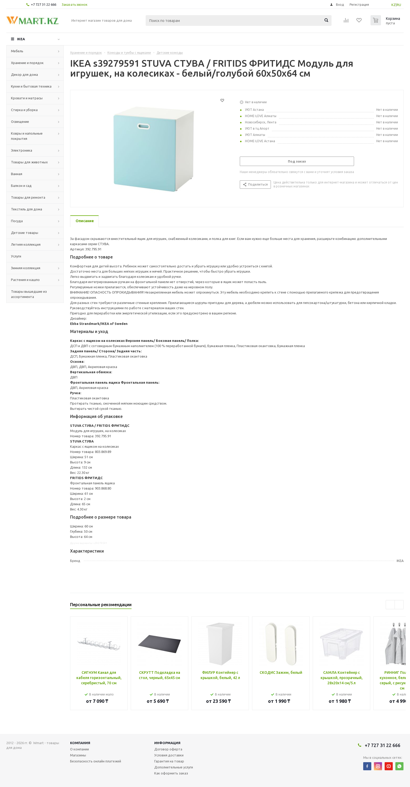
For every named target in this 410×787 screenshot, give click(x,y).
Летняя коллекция (26, 244)
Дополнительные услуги (173, 767)
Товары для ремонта (28, 197)
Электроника (21, 150)
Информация (167, 743)
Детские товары (24, 232)
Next (399, 604)
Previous (390, 604)
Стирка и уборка (24, 110)
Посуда (17, 221)
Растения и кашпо (25, 280)
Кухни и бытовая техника (31, 86)
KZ (393, 5)
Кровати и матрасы (27, 98)
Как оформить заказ (171, 773)
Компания (80, 743)
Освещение (20, 121)
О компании (79, 749)
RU (399, 5)
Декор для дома (24, 74)
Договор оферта (168, 749)
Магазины (78, 755)
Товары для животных (29, 162)
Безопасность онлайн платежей (95, 761)
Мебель (17, 51)
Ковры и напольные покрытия (27, 135)
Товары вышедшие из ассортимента (29, 294)
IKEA (21, 39)
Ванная (16, 174)
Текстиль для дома (26, 209)
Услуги (16, 256)
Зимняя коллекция (25, 268)
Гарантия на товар (169, 761)
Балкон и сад (21, 185)
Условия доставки (169, 755)
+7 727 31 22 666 (43, 4)
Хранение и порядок (27, 63)
